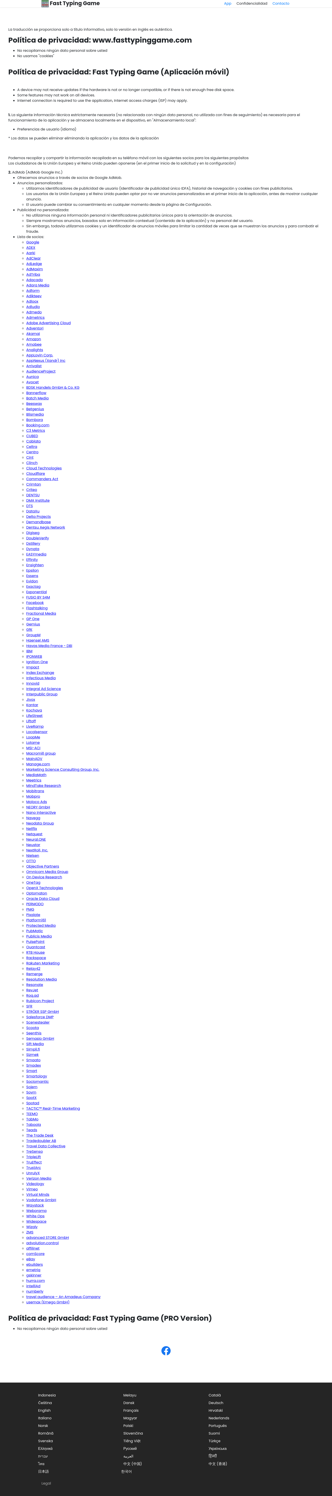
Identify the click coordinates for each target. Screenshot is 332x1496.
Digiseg (32, 532)
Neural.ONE (36, 839)
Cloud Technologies (44, 468)
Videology (35, 1183)
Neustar (33, 844)
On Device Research (44, 877)
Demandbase (38, 522)
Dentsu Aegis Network (45, 527)
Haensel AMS (37, 640)
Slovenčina (133, 1433)
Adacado (34, 279)
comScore (35, 1253)
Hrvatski (216, 1410)
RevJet (32, 990)
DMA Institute (38, 500)
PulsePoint (35, 941)
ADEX (30, 247)
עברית (43, 1456)
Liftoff (31, 721)
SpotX (31, 1097)
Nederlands (219, 1418)
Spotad (32, 1103)
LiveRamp (35, 726)
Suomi (214, 1433)
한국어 (126, 1471)
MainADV (34, 758)
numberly (35, 1291)
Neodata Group (40, 823)
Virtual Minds (37, 1194)
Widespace (36, 1221)
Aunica (32, 376)
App (227, 3)
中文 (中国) (132, 1463)
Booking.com (37, 425)
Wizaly (32, 1226)
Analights (34, 349)
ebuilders (34, 1264)
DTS (29, 505)
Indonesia (47, 1395)
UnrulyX (33, 1173)
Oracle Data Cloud (42, 898)
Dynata (32, 549)
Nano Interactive (41, 812)
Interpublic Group (41, 694)
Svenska (45, 1441)
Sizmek (32, 1054)
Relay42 (33, 968)
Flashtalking (37, 608)
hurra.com (35, 1280)
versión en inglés (133, 29)
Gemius (33, 624)
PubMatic (34, 931)
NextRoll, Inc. (37, 850)
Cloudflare (35, 473)
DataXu (32, 511)
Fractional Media (41, 613)
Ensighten (35, 565)
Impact (32, 667)
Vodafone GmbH (41, 1200)
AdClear (33, 258)
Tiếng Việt (132, 1441)
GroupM (33, 635)
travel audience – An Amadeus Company (63, 1296)
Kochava (34, 710)
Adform (33, 290)
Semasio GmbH (40, 1038)
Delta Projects (38, 516)
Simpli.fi (33, 1049)
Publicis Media (39, 936)
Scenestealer (38, 1022)
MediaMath (36, 774)
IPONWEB (34, 656)
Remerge (34, 974)
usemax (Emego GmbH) (48, 1302)
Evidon (32, 581)
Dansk (128, 1402)
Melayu (129, 1395)
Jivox (30, 699)
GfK (29, 629)
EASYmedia (36, 554)
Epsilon (32, 570)
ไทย (41, 1463)
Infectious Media (41, 678)
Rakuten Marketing (43, 963)
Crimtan (33, 484)
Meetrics (33, 780)
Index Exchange (40, 672)
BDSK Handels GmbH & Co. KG (52, 387)
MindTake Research (43, 785)
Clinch (31, 462)
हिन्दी (213, 1456)
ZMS (29, 1232)
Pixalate (33, 914)
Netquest (34, 834)
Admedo (34, 312)
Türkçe (215, 1441)
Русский (130, 1448)
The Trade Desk (39, 1135)
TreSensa (34, 1151)
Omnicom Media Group (47, 871)
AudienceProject (40, 371)
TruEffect (34, 1162)
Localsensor (37, 731)
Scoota (32, 1027)
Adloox (32, 301)
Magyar (130, 1418)
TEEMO (32, 1113)
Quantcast (35, 947)
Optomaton (36, 893)
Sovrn (31, 1092)
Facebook (35, 602)
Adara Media (37, 285)
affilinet (32, 1248)
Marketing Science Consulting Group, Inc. (62, 769)
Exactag (33, 586)
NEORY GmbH (38, 807)
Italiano (45, 1418)
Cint (29, 457)
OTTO (31, 861)
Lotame (33, 742)
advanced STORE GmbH (47, 1237)
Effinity (32, 559)
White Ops (35, 1216)
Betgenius (35, 409)
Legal (46, 1483)
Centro (32, 452)
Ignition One (37, 661)
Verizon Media (38, 1178)
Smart (31, 1070)
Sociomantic (37, 1081)
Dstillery (33, 543)
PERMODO (35, 904)
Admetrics (35, 317)
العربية (128, 1456)
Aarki (30, 253)
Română (45, 1433)
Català (215, 1395)
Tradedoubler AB (41, 1140)
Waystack (35, 1205)
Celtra (31, 446)
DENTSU (33, 495)
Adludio (33, 306)
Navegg (33, 818)
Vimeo (32, 1189)
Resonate (34, 984)
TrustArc (33, 1167)
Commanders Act (42, 479)
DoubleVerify (37, 538)
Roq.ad (32, 995)
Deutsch (216, 1402)
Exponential (36, 592)
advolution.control (42, 1243)
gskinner (34, 1275)
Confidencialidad (251, 3)
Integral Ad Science (43, 688)
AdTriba (33, 274)
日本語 (43, 1471)
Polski (128, 1425)
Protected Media (41, 925)
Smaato (33, 1060)
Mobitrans (35, 791)
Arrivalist (34, 366)
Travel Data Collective (45, 1146)
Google (32, 242)
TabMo (32, 1119)
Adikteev (34, 296)
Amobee (34, 344)
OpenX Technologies (44, 887)
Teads (31, 1130)
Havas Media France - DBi (49, 645)
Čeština (45, 1402)
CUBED (32, 436)
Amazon (33, 339)
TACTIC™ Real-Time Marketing (53, 1108)
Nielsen (32, 855)
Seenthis (34, 1033)
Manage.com (38, 764)
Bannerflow (36, 392)
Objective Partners (42, 866)
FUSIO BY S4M (38, 597)
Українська (218, 1448)
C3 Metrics (35, 430)
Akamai (33, 333)
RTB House (35, 952)
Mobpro (33, 796)
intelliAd (33, 1286)
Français (131, 1410)
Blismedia (35, 414)
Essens (32, 575)
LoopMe (33, 737)
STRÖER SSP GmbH (42, 1011)
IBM (29, 651)
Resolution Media (41, 979)
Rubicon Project (40, 1000)
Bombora (34, 419)
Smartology (36, 1076)
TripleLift (33, 1156)
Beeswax (34, 403)
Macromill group (41, 753)
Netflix (31, 828)
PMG (30, 909)
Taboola (33, 1124)
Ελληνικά (45, 1448)
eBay (30, 1259)
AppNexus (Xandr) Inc (46, 360)
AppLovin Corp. (39, 355)
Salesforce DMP (40, 1017)
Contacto (281, 3)
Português (218, 1425)
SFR (29, 1006)
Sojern (31, 1087)
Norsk (43, 1425)
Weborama (36, 1210)
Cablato (33, 441)
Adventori (35, 328)
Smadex (33, 1065)
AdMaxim (34, 269)
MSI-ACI (33, 748)
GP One (32, 618)
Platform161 (36, 920)
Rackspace (36, 957)
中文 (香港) (218, 1463)
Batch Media (37, 398)
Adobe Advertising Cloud (48, 323)
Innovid (32, 683)
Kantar (32, 705)
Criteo (31, 489)
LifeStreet (34, 715)
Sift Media (35, 1044)
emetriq (33, 1269)
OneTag (33, 882)
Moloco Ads (36, 801)
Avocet (32, 382)
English (44, 1410)
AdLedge (34, 263)
